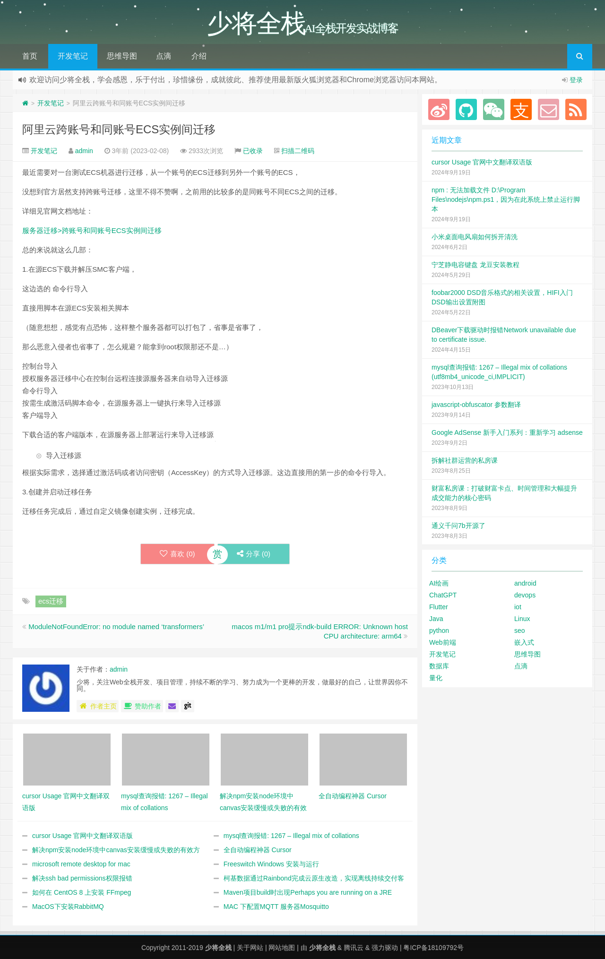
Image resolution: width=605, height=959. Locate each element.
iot (517, 607)
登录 (576, 80)
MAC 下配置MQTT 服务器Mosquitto (276, 906)
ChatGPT (443, 595)
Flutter (438, 607)
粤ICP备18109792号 (433, 947)
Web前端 (442, 642)
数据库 (439, 666)
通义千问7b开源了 (458, 525)
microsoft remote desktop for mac (81, 864)
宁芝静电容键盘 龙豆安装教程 (475, 264)
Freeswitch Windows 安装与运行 (271, 864)
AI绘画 (439, 583)
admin (84, 151)
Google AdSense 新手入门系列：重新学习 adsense (507, 432)
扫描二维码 (297, 151)
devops (525, 595)
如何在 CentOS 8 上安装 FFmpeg (81, 892)
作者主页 (97, 706)
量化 (435, 678)
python (439, 630)
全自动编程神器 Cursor (258, 850)
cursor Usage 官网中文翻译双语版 (82, 835)
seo (519, 630)
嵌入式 (524, 642)
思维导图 (122, 56)
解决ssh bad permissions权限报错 (82, 878)
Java (436, 618)
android (525, 583)
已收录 (253, 151)
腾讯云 (353, 947)
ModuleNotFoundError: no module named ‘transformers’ (116, 626)
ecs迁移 (50, 601)
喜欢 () (177, 554)
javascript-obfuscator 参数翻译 (476, 404)
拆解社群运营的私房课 (465, 460)
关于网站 (250, 947)
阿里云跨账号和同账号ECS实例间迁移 (119, 129)
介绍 (199, 56)
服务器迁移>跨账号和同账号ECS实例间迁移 (92, 230)
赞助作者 (142, 706)
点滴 (163, 56)
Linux (522, 618)
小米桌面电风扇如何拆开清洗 (475, 237)
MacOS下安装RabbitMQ (68, 906)
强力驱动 (385, 947)
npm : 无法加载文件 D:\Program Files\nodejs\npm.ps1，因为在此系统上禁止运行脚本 (506, 199)
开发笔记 (73, 56)
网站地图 (281, 947)
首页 (29, 56)
